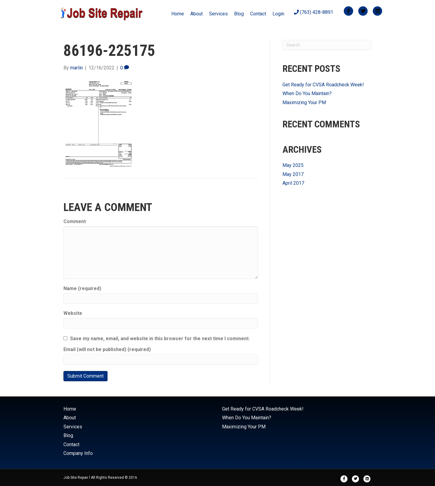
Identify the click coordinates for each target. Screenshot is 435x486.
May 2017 (293, 174)
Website (72, 313)
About (196, 14)
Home (177, 14)
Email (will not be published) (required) (107, 349)
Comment (74, 221)
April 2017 (293, 183)
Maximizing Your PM (304, 102)
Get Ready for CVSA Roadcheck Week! (323, 85)
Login (278, 14)
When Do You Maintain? (307, 93)
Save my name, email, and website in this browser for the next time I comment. (160, 338)
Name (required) (82, 288)
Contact (258, 14)
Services (218, 14)
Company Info (78, 453)
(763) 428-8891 (313, 12)
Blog (239, 14)
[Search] (327, 45)
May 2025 (293, 165)
